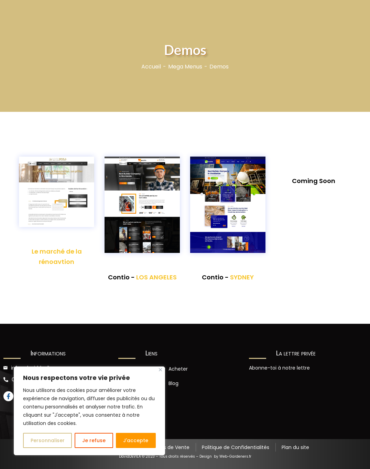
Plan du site (295, 447)
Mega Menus (185, 67)
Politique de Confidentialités (235, 447)
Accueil (151, 67)
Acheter (178, 368)
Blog (173, 383)
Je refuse (94, 440)
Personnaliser (48, 440)
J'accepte (135, 440)
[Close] (160, 369)
